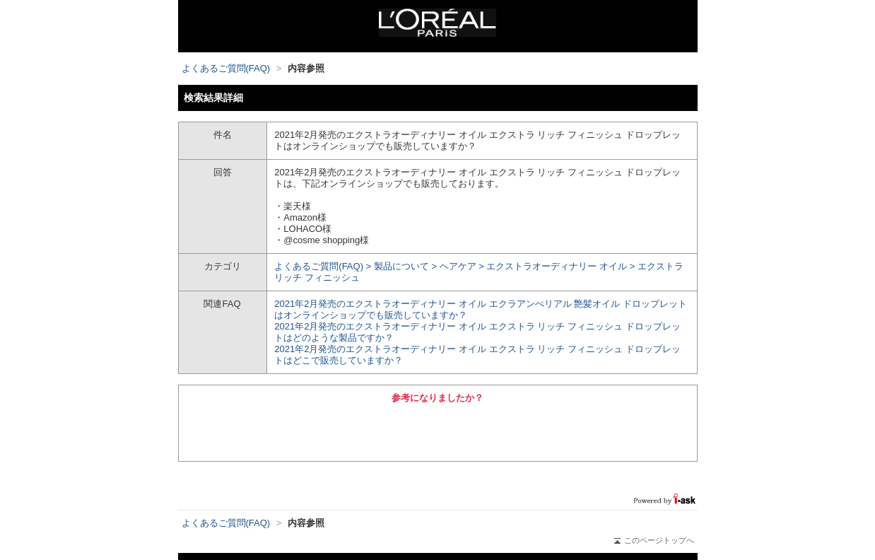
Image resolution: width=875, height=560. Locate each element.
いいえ (515, 430)
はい (359, 430)
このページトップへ (654, 540)
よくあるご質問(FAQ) (226, 68)
